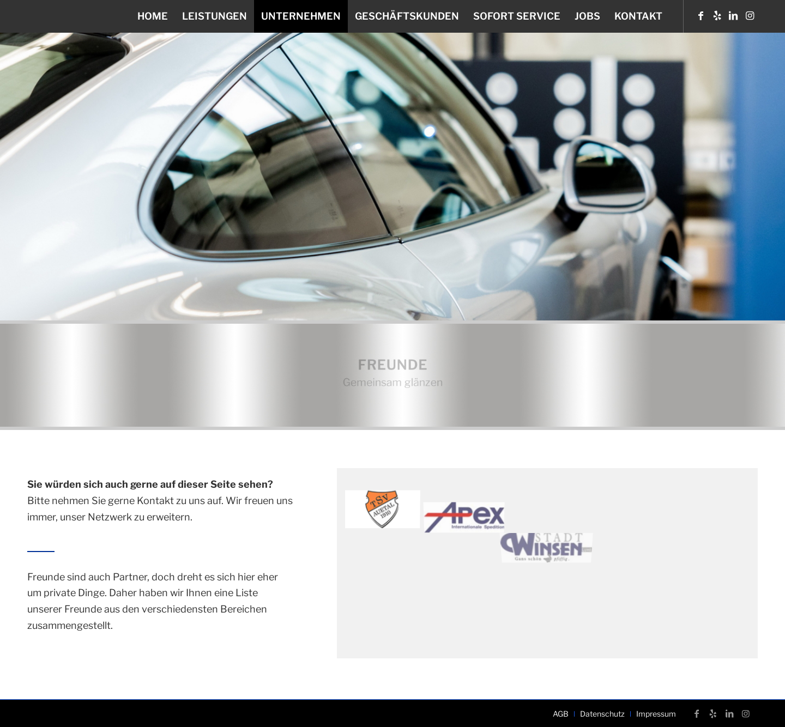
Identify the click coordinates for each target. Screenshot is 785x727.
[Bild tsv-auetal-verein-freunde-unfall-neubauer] (386, 507)
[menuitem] (152, 16)
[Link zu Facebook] (700, 16)
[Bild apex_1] (468, 503)
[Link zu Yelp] (717, 16)
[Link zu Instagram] (749, 16)
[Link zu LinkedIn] (733, 16)
